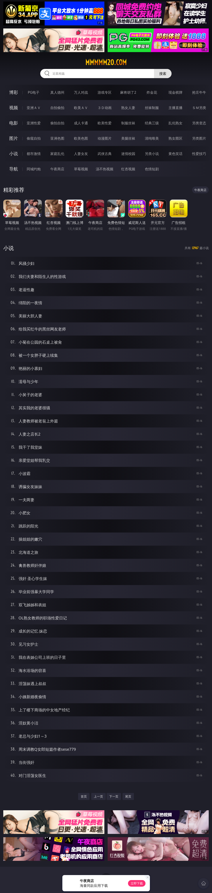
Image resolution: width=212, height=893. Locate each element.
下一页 (113, 796)
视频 (13, 108)
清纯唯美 (152, 138)
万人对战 (81, 92)
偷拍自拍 (57, 123)
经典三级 (152, 123)
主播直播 (175, 107)
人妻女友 (81, 153)
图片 (13, 138)
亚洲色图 (57, 138)
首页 (84, 796)
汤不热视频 (104, 169)
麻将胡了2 (128, 92)
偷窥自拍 (34, 138)
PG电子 (33, 92)
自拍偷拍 (57, 107)
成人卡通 (81, 123)
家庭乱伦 (57, 153)
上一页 (98, 796)
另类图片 (199, 138)
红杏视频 (128, 169)
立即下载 (137, 883)
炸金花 (152, 92)
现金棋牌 (175, 92)
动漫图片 (105, 138)
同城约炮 (34, 169)
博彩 (13, 92)
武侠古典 (105, 153)
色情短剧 (152, 169)
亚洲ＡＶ (34, 107)
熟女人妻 (128, 107)
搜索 (162, 73)
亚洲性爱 (34, 123)
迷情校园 (128, 153)
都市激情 (34, 153)
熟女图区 (175, 138)
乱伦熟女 (175, 123)
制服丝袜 (128, 123)
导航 (13, 169)
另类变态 (199, 123)
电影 (13, 123)
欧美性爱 (105, 123)
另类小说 (152, 153)
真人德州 (57, 92)
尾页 (128, 796)
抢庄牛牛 (199, 92)
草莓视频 (81, 169)
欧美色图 (81, 138)
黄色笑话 (175, 153)
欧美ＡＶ (81, 107)
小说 (13, 153)
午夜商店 (57, 169)
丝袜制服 (152, 107)
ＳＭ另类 (199, 107)
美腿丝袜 (128, 138)
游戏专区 (105, 92)
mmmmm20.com (106, 62)
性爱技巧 (199, 153)
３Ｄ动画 (105, 107)
